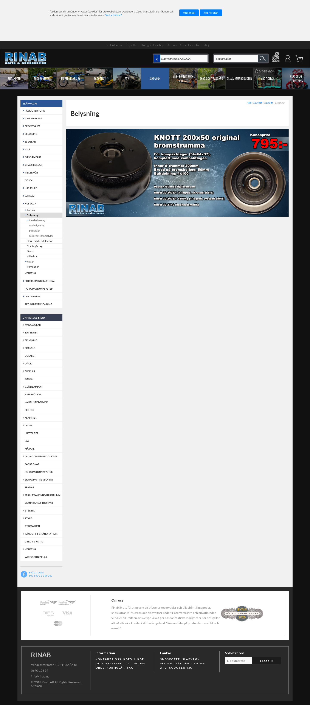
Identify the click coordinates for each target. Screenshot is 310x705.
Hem (249, 102)
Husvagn (268, 102)
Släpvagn (257, 102)
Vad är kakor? (113, 15)
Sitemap (36, 686)
